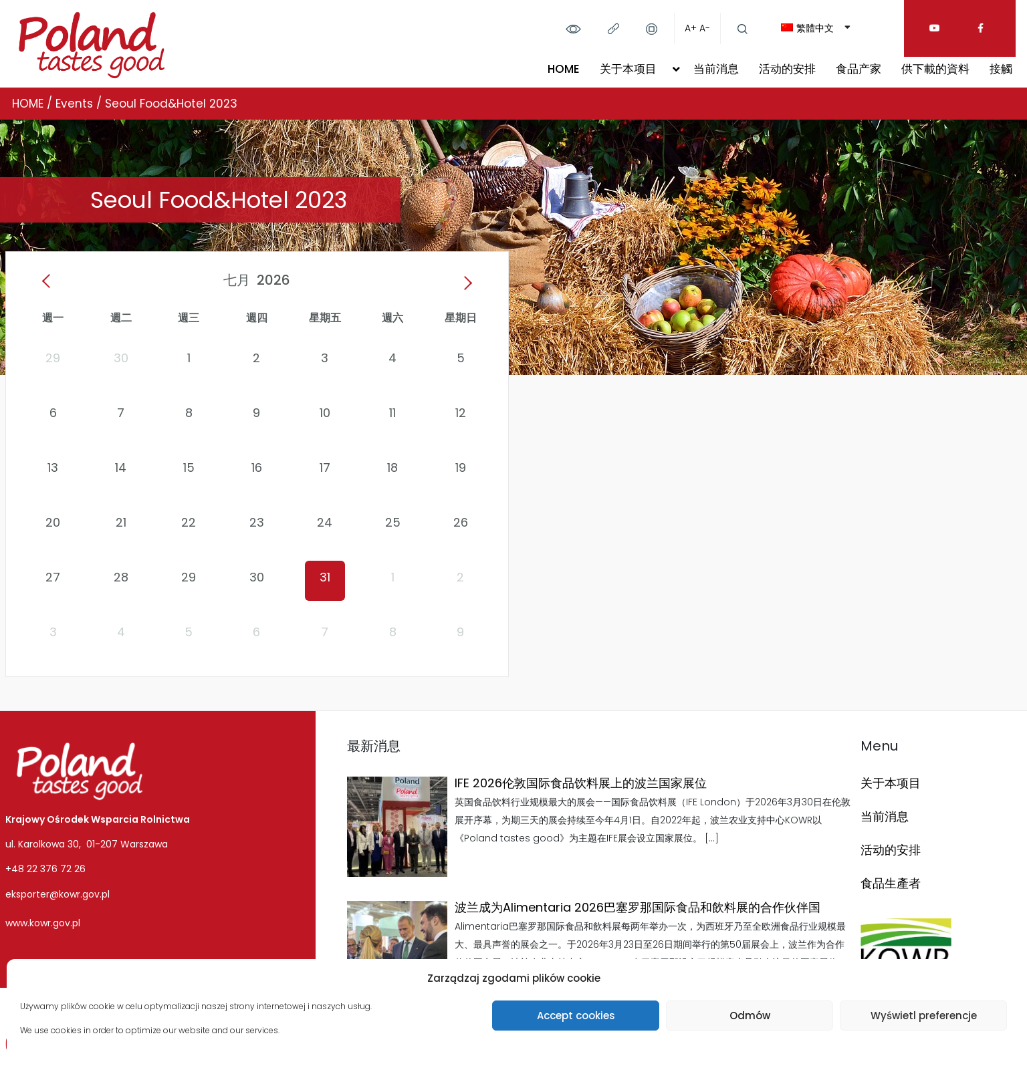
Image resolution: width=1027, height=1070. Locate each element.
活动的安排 (787, 69)
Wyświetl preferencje (924, 1016)
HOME (564, 69)
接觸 (1001, 69)
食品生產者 (891, 883)
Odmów (749, 1016)
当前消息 (716, 69)
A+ (691, 28)
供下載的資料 (935, 69)
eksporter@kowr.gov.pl (57, 894)
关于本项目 (628, 69)
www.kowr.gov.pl (42, 923)
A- (704, 28)
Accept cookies (576, 1016)
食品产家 (858, 69)
